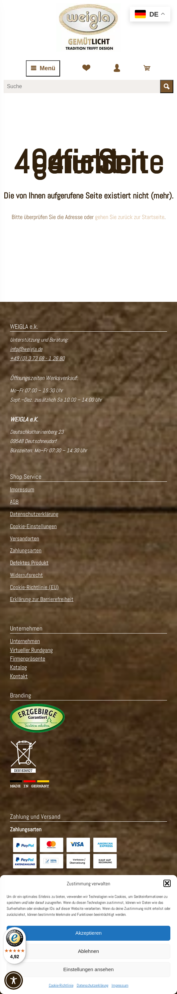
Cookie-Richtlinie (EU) (34, 587)
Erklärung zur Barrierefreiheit (41, 599)
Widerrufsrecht (26, 575)
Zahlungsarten (26, 550)
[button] (167, 883)
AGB (14, 501)
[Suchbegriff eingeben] (82, 86)
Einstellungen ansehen (88, 969)
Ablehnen (88, 951)
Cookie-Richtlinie (61, 985)
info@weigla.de (26, 349)
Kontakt (19, 676)
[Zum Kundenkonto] (117, 68)
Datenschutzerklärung (92, 985)
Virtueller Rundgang (31, 650)
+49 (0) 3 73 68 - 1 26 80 (37, 358)
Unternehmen (25, 641)
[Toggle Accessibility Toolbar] (13, 980)
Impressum (120, 985)
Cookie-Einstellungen (33, 526)
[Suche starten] (166, 86)
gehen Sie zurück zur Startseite (129, 217)
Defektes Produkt (29, 562)
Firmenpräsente (27, 658)
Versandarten (24, 538)
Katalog (18, 667)
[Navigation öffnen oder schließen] (43, 68)
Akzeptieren (88, 933)
